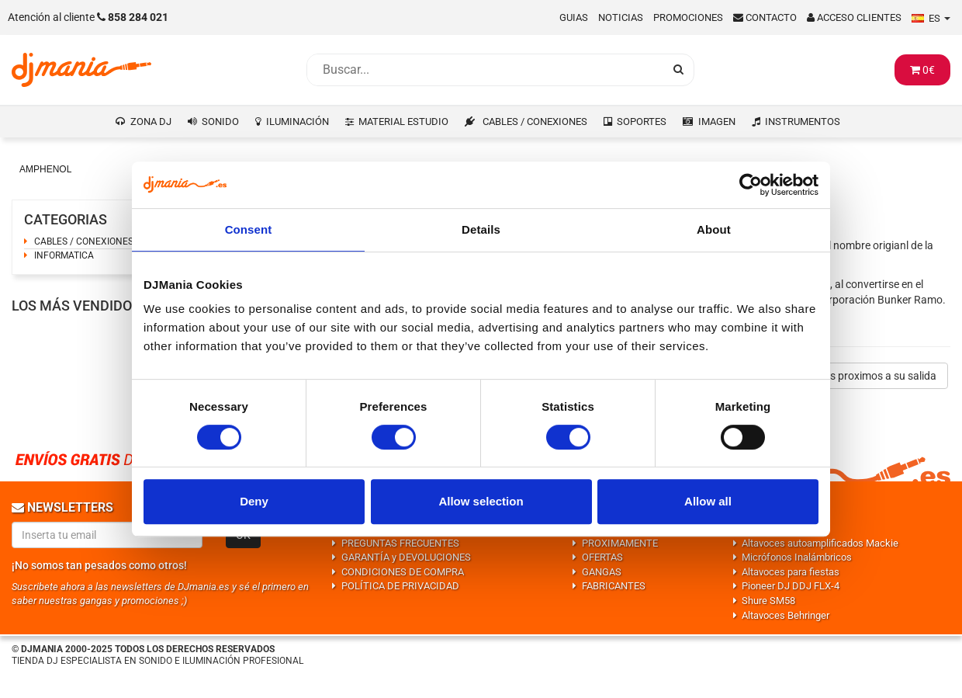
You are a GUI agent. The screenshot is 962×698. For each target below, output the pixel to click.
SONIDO (220, 121)
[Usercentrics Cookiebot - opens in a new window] (750, 184)
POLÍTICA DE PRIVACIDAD (400, 586)
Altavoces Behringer (785, 615)
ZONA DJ (150, 121)
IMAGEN (716, 121)
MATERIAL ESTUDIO (403, 121)
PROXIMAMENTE (620, 543)
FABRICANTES (613, 586)
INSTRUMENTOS (802, 121)
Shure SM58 (768, 600)
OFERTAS (602, 557)
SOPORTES (641, 121)
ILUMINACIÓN (297, 121)
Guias (573, 17)
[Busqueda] (485, 69)
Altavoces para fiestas (790, 572)
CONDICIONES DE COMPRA (402, 572)
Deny (254, 501)
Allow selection (480, 501)
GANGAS (601, 572)
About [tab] (714, 229)
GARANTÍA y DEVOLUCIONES (406, 557)
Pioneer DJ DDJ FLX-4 (790, 586)
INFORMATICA (64, 255)
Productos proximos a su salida (860, 376)
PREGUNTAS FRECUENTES (400, 543)
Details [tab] (481, 229)
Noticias (620, 17)
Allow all (708, 501)
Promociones (688, 17)
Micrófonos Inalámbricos (797, 557)
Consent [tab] (248, 229)
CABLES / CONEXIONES (535, 121)
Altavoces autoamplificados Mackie (820, 543)
